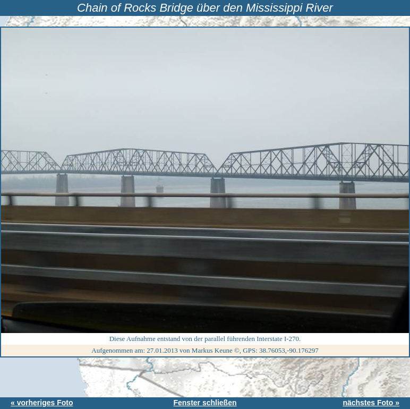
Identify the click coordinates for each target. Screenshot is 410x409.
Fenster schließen (204, 402)
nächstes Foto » (371, 402)
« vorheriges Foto (42, 402)
